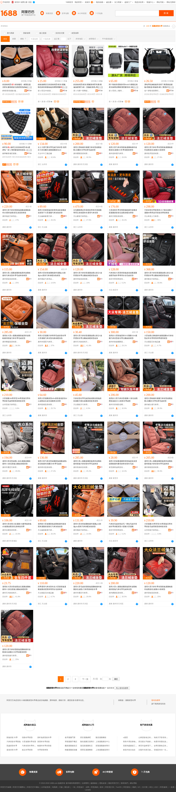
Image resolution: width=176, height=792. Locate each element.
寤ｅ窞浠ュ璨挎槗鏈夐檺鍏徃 (117, 91)
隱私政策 (102, 783)
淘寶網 (54, 787)
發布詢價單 (155, 700)
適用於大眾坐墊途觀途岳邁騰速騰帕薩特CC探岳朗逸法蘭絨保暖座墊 (16, 588)
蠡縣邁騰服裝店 (71, 746)
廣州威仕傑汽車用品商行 (152, 404)
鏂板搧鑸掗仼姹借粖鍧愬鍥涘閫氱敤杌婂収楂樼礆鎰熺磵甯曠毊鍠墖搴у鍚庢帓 (52, 85)
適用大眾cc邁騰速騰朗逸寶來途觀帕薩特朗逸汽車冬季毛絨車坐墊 (123, 588)
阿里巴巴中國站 (33, 787)
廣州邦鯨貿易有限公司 (81, 279)
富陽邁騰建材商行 (103, 746)
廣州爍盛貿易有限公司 (10, 342)
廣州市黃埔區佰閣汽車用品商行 (117, 404)
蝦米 (101, 787)
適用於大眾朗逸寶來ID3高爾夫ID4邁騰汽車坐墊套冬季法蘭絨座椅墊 (123, 337)
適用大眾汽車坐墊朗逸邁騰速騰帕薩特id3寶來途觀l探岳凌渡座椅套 (16, 211)
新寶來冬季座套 (43, 742)
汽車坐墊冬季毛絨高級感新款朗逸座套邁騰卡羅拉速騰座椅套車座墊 (87, 399)
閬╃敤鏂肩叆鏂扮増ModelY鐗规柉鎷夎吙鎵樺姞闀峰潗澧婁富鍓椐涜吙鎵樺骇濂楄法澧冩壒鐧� (123, 85)
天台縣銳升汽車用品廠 (81, 404)
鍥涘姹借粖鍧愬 (44, 94)
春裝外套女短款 (129, 750)
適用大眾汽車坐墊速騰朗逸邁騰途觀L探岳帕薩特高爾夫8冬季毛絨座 (52, 462)
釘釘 (156, 787)
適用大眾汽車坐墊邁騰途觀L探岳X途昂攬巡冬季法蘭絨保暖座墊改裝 (87, 274)
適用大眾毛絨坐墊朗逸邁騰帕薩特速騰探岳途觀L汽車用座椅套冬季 (87, 588)
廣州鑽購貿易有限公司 (81, 153)
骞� (29, 91)
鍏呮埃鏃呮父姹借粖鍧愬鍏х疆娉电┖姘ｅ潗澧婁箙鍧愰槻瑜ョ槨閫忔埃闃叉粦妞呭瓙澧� (16, 148)
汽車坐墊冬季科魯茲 (30, 746)
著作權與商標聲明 (73, 783)
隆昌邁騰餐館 (101, 737)
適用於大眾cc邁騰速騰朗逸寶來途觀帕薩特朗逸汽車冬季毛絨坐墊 (16, 337)
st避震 (125, 737)
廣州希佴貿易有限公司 (46, 467)
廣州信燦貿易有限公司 (10, 530)
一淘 (73, 787)
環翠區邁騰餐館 (86, 750)
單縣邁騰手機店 (71, 742)
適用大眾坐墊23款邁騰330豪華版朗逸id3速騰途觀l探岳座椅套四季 (16, 525)
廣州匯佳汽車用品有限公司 (152, 279)
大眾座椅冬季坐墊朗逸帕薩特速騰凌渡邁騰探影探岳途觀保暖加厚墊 (123, 211)
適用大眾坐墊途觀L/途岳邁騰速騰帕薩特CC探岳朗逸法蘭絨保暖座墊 (16, 462)
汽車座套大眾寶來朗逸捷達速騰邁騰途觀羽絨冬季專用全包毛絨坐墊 (123, 274)
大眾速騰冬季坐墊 (29, 742)
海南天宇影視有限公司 (162, 737)
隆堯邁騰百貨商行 (87, 742)
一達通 (171, 787)
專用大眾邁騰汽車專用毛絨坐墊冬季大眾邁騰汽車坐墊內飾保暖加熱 (52, 337)
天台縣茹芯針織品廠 (152, 342)
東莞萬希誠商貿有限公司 (117, 467)
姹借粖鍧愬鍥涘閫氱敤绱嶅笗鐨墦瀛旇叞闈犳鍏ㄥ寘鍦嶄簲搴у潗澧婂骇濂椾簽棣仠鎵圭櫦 (87, 85)
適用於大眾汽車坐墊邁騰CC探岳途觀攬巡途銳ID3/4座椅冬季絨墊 (123, 399)
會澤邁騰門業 (70, 737)
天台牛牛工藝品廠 (45, 153)
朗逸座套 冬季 (12, 737)
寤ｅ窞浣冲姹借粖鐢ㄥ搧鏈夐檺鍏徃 (46, 91)
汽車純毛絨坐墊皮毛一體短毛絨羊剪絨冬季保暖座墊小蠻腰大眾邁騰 (123, 525)
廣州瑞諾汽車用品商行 (10, 216)
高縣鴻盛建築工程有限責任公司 (135, 746)
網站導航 (133, 783)
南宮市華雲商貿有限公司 (117, 279)
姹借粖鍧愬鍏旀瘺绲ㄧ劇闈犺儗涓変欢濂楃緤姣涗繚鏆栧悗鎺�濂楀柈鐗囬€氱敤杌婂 (16, 85)
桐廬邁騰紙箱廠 (71, 750)
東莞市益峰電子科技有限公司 (149, 746)
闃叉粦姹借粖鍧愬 (19, 157)
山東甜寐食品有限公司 (147, 737)
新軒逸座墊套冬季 (44, 737)
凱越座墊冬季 (12, 746)
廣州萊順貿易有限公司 (152, 467)
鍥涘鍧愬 (91, 94)
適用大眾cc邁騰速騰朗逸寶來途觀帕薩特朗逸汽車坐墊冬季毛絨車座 (87, 462)
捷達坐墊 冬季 (12, 750)
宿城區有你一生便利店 (162, 750)
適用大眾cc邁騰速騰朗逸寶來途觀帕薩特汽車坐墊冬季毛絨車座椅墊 (16, 274)
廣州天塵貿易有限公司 (117, 216)
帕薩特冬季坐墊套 (44, 746)
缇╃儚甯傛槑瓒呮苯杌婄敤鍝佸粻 (152, 91)
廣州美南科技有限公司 (81, 467)
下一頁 (85, 679)
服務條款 (94, 783)
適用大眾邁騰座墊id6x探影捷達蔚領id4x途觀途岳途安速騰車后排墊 (52, 399)
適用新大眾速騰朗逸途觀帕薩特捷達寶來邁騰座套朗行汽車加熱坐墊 (52, 525)
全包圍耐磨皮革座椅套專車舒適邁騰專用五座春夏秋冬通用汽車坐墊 (87, 211)
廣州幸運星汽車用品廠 (46, 342)
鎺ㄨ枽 (29, 87)
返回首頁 (110, 688)
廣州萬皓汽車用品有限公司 (46, 279)
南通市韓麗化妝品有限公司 (164, 742)
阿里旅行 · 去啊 (83, 787)
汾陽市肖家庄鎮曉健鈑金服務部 (150, 750)
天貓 (61, 787)
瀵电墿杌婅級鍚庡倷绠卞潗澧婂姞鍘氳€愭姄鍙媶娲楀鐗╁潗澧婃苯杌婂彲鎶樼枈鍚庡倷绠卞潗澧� (158, 85)
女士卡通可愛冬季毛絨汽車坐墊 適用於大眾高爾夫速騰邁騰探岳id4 (52, 148)
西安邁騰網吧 (85, 737)
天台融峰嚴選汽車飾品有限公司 (46, 216)
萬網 (134, 787)
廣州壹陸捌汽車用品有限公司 (10, 656)
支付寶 (144, 787)
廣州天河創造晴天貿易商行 (81, 342)
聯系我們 (124, 783)
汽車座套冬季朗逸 (14, 742)
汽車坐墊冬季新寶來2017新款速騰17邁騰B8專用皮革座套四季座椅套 (158, 211)
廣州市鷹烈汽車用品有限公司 (10, 467)
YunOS (118, 787)
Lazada (88, 790)
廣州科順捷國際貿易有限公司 (117, 342)
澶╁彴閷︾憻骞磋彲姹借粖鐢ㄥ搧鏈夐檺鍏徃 (81, 91)
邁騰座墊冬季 (130, 700)
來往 (151, 787)
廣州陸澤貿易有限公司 (152, 153)
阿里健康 (163, 787)
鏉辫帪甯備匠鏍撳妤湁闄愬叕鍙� (10, 153)
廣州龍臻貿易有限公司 (46, 404)
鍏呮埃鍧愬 (7, 157)
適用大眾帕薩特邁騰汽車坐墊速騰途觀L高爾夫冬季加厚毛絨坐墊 (87, 148)
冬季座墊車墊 (42, 750)
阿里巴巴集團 (5, 787)
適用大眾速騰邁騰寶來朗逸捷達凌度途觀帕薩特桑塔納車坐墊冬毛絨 (123, 462)
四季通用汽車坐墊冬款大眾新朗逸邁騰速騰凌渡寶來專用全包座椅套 (52, 588)
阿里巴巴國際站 (19, 787)
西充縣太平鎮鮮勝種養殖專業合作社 (152, 742)
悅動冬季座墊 (27, 737)
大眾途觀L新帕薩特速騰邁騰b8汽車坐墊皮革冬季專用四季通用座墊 (159, 337)
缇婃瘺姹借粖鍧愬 (22, 94)
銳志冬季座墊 (27, 750)
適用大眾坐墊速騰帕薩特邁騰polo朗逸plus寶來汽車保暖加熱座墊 (52, 274)
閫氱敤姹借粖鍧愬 (59, 94)
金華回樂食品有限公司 (162, 746)
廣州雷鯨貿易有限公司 (10, 279)
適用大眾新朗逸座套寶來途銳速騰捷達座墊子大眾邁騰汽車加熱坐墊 (52, 211)
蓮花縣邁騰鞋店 (86, 746)
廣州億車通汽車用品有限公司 (117, 153)
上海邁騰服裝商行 (103, 750)
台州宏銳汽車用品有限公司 (10, 404)
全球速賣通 (45, 787)
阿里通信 (126, 787)
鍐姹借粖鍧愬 (8, 94)
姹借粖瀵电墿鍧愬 (151, 94)
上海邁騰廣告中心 (103, 742)
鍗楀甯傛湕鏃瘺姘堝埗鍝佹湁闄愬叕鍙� (10, 91)
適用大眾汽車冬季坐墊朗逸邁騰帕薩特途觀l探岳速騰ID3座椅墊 (158, 148)
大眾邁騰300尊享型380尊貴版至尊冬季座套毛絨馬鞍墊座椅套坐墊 (16, 399)
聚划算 (67, 787)
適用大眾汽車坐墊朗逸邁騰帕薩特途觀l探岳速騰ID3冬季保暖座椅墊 (123, 148)
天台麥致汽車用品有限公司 (81, 216)
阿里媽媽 (94, 787)
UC (139, 787)
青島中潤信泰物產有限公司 (133, 742)
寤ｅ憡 (64, 87)
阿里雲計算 (109, 787)
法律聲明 (85, 783)
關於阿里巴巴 (113, 783)
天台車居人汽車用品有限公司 (152, 216)
